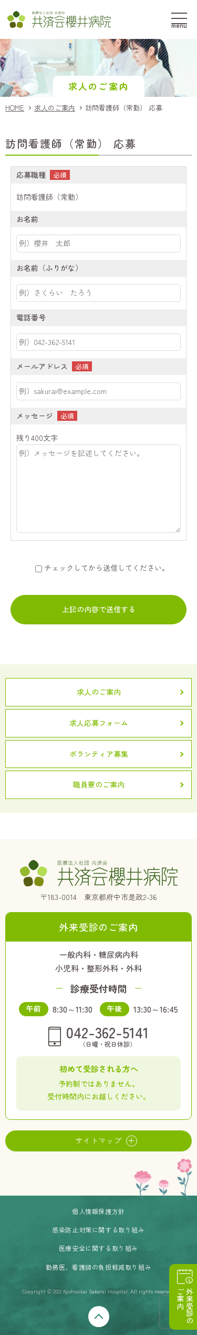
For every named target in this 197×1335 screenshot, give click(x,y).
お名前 (27, 219)
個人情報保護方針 (98, 1211)
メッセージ (34, 415)
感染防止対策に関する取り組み (98, 1229)
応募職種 (31, 174)
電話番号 (31, 317)
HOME (14, 108)
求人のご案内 (54, 108)
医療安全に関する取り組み (98, 1247)
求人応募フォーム (98, 722)
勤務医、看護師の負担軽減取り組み (99, 1266)
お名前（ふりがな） (49, 267)
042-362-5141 (107, 1035)
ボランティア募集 (98, 754)
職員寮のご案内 (99, 784)
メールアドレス (42, 366)
